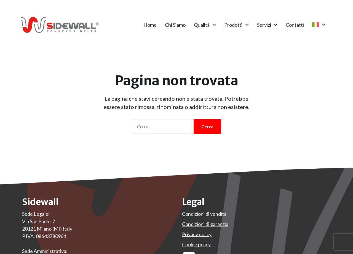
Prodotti (233, 24)
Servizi (264, 24)
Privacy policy (197, 234)
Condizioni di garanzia (205, 224)
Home (150, 24)
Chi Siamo (175, 24)
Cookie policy (196, 244)
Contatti (295, 24)
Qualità (202, 24)
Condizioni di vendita (204, 214)
